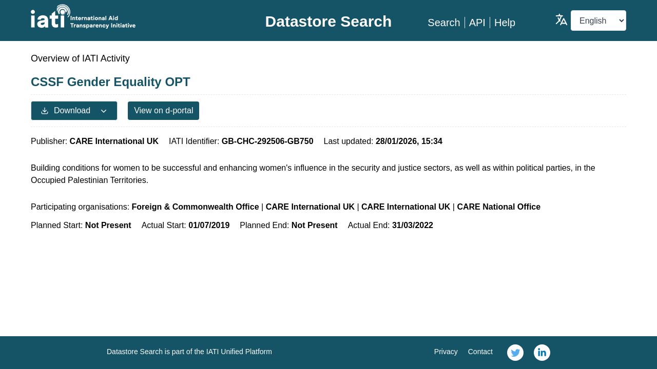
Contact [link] (480, 351)
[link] (515, 352)
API (477, 22)
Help (504, 22)
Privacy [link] (446, 351)
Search (444, 22)
